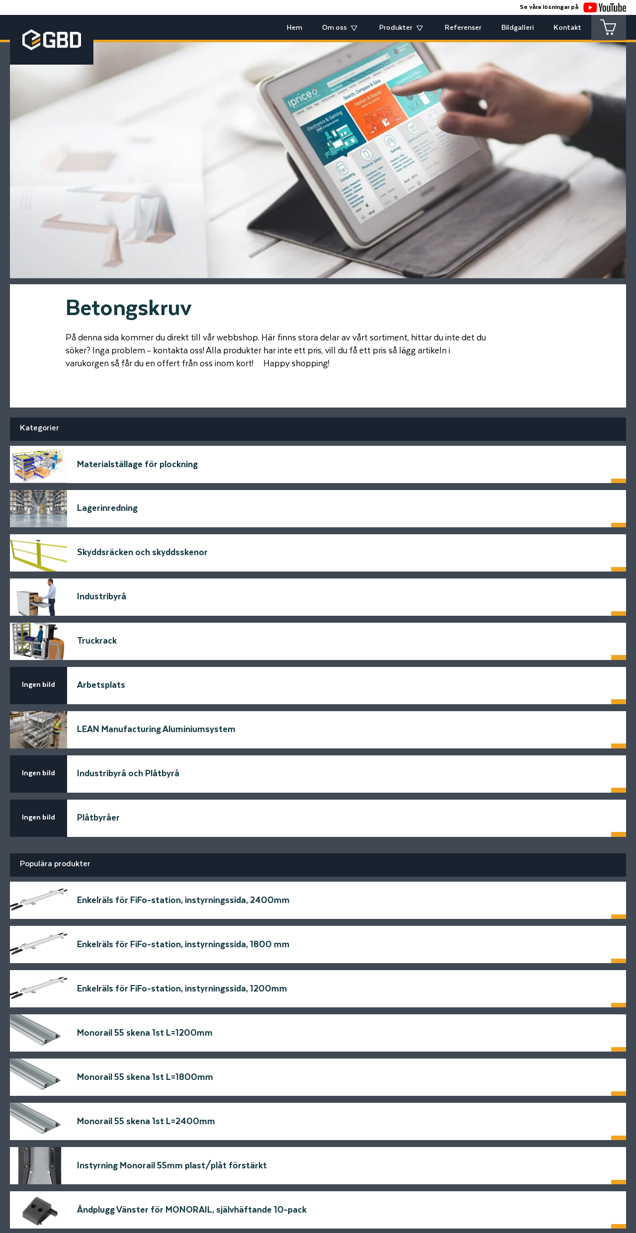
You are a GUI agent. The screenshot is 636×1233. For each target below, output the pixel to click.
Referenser (463, 28)
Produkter (395, 28)
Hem (294, 28)
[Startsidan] (144, 1099)
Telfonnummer (129, 1045)
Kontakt (567, 28)
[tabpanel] (318, 152)
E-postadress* (129, 1007)
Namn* (113, 970)
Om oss (334, 28)
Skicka (517, 1072)
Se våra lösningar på (573, 7)
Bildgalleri (517, 28)
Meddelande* (349, 970)
